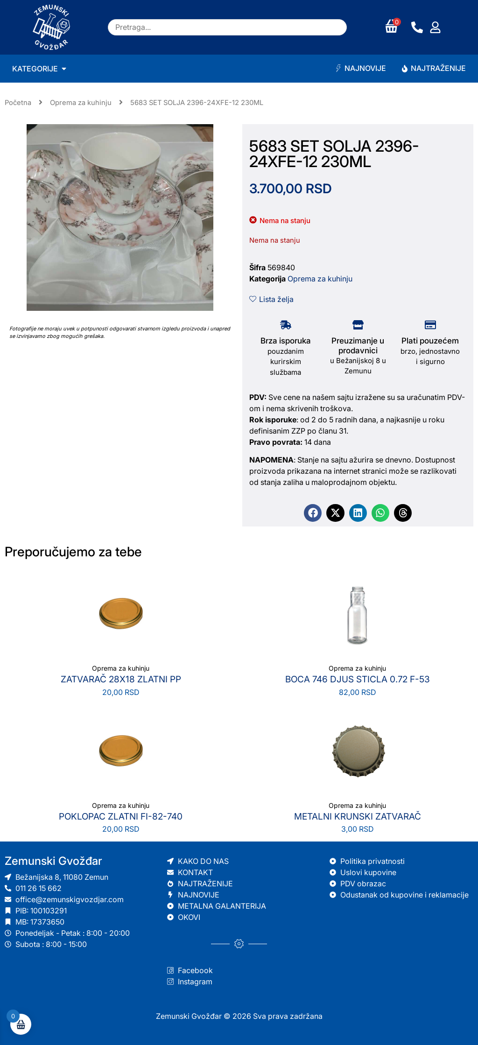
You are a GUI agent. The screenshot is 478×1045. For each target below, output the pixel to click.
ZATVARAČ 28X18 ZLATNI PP (121, 679)
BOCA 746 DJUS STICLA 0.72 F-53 (357, 679)
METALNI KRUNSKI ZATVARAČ (357, 816)
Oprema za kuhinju (81, 102)
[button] (313, 513)
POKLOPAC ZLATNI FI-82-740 (121, 816)
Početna (18, 102)
